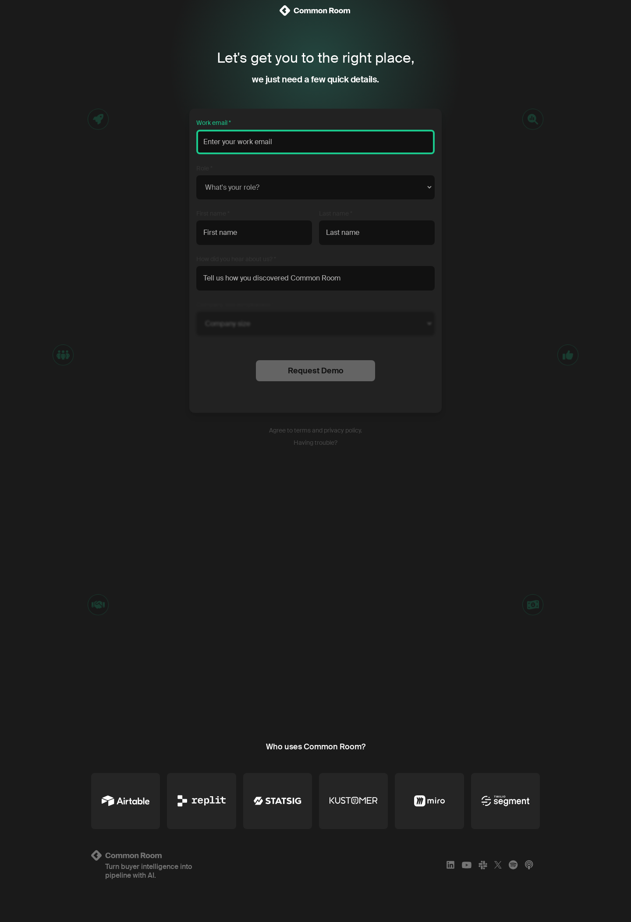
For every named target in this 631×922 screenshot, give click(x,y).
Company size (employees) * (235, 304)
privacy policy (342, 430)
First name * (213, 213)
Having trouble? (315, 443)
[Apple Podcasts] (529, 865)
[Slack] (483, 865)
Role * (204, 168)
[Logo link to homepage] (165, 855)
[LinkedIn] (450, 865)
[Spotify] (513, 865)
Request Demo (316, 370)
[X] (498, 865)
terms (302, 430)
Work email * (213, 122)
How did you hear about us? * (236, 258)
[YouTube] (466, 865)
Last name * (335, 213)
